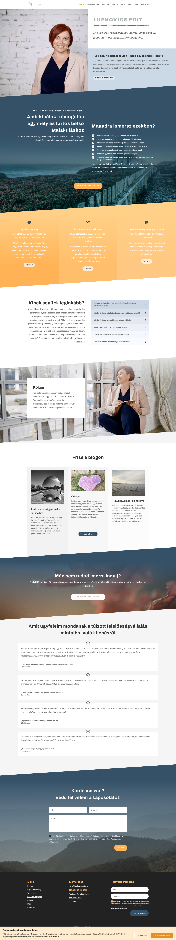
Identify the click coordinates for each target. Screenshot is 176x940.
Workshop (105, 4)
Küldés (120, 848)
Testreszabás (142, 935)
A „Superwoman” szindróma (128, 500)
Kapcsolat (145, 4)
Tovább (29, 265)
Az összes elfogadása (162, 935)
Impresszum (74, 901)
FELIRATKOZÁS (139, 913)
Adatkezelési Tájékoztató (119, 908)
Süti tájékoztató (75, 898)
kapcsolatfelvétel (88, 597)
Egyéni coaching (93, 4)
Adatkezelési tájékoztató (79, 894)
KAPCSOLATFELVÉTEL (88, 186)
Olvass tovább (54, 937)
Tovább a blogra (88, 534)
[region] (88, 933)
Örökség (76, 496)
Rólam (130, 4)
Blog (137, 4)
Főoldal (81, 4)
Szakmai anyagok (118, 4)
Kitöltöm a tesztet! (104, 78)
